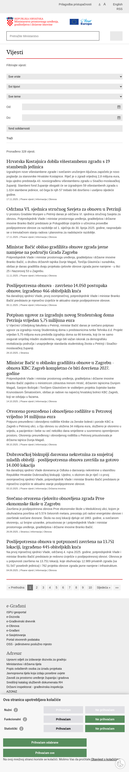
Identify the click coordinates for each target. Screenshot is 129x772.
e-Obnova (12, 626)
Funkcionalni (12, 727)
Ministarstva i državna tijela (23, 664)
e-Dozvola (13, 616)
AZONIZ (11, 691)
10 (90, 587)
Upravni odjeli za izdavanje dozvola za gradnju (36, 659)
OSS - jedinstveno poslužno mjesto (29, 644)
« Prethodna (16, 587)
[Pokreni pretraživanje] (95, 36)
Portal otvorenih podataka (23, 639)
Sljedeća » (103, 587)
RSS (120, 9)
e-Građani (12, 630)
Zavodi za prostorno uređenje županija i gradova (37, 677)
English (118, 4)
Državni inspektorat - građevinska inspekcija (34, 687)
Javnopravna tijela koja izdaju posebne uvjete (35, 673)
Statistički (10, 737)
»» (117, 587)
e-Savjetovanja (16, 635)
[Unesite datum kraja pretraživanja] (72, 117)
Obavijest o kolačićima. (106, 759)
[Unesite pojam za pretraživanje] (45, 36)
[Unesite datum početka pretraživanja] (72, 107)
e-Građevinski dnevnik (20, 621)
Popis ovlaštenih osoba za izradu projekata (34, 668)
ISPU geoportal (16, 612)
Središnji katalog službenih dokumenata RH (34, 682)
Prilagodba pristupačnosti (75, 4)
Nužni (8, 718)
